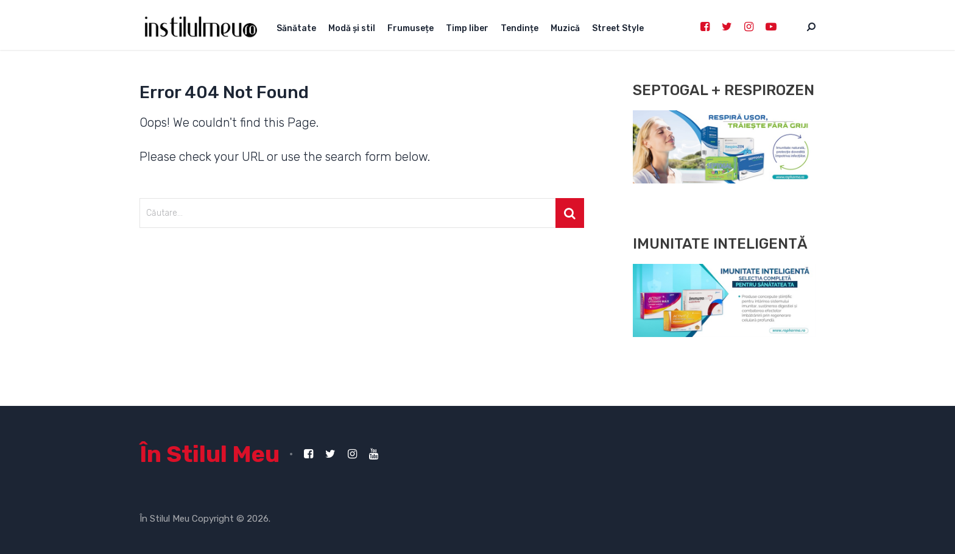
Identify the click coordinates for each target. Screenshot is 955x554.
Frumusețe (410, 28)
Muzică (565, 28)
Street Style (618, 28)
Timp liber (467, 28)
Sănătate (296, 28)
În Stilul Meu (209, 454)
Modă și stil (351, 28)
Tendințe (519, 28)
